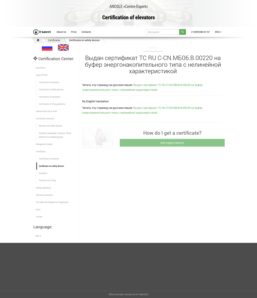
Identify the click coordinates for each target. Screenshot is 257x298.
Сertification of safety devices (51, 89)
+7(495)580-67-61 (200, 31)
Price (73, 31)
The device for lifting (47, 180)
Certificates (54, 40)
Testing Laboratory (43, 187)
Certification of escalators (49, 96)
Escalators (43, 173)
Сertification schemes (45, 118)
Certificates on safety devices (84, 40)
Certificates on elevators (49, 158)
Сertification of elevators (49, 82)
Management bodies (44, 144)
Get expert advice (174, 143)
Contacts (86, 31)
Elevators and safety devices (50, 125)
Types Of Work (42, 74)
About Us (61, 31)
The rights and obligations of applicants (52, 202)
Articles (39, 216)
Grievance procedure (44, 194)
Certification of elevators (128, 17)
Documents (40, 67)
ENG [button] (218, 31)
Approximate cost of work (46, 111)
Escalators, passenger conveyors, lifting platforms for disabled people (55, 135)
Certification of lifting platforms (52, 103)
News (38, 209)
